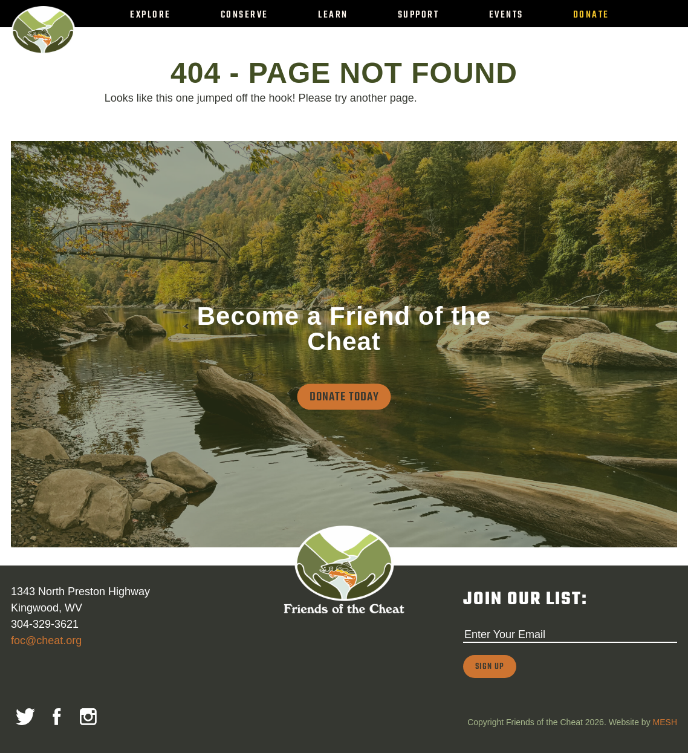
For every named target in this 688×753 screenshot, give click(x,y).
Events (506, 15)
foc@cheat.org (46, 640)
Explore (150, 15)
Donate (591, 15)
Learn (333, 15)
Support (419, 15)
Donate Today (344, 396)
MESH (665, 722)
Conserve (244, 15)
